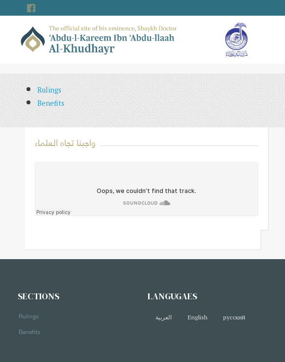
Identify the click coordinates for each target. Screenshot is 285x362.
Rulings (49, 90)
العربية (163, 317)
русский (234, 317)
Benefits (50, 103)
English (197, 317)
